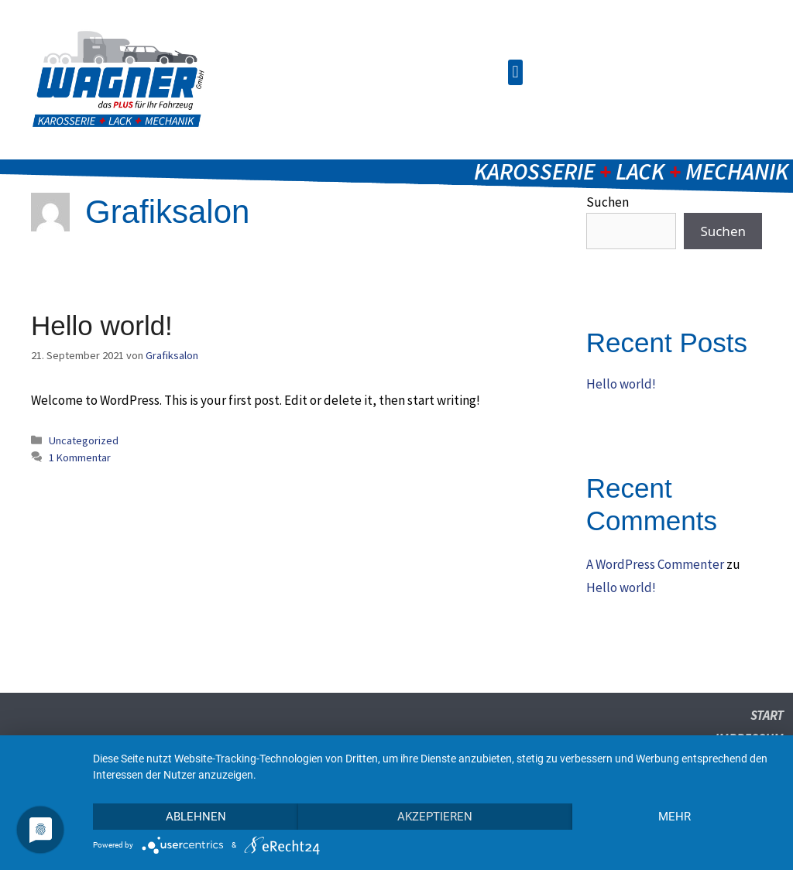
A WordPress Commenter (655, 564)
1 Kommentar (80, 457)
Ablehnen (196, 817)
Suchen (723, 231)
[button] (515, 72)
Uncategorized (83, 440)
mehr (674, 817)
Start (767, 715)
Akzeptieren (434, 817)
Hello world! (102, 325)
